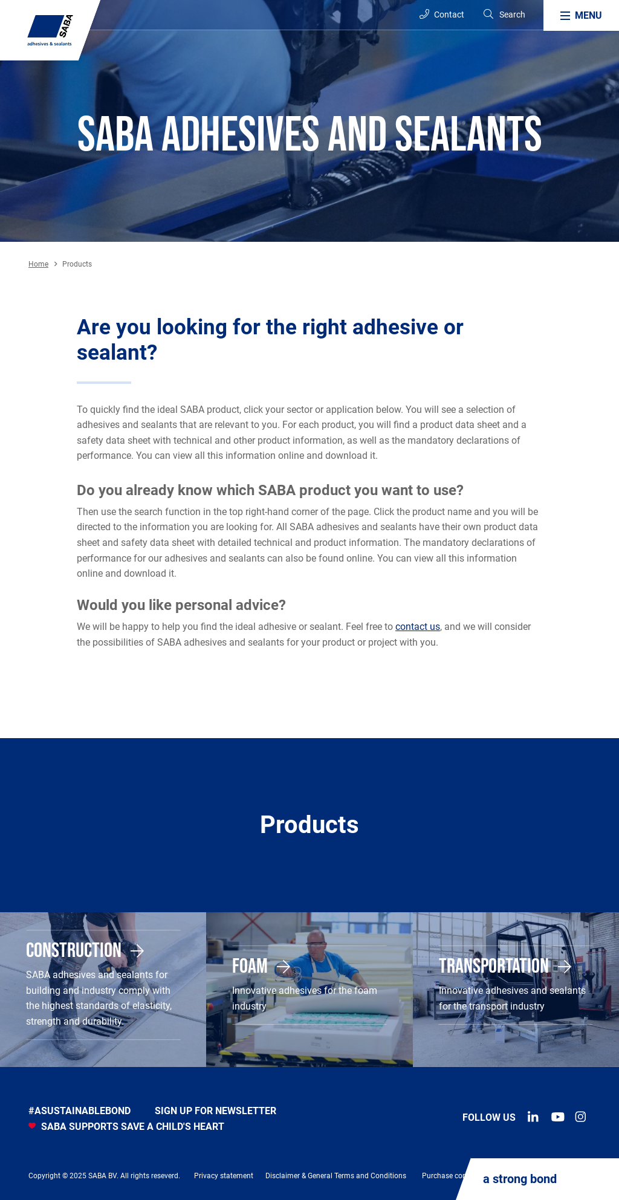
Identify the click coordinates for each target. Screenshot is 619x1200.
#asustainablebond (79, 1111)
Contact (442, 14)
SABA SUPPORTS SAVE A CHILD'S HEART (126, 1126)
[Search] (503, 15)
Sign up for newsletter (215, 1111)
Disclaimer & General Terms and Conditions (335, 1176)
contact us (417, 626)
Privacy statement (223, 1176)
